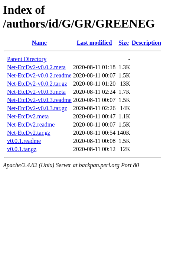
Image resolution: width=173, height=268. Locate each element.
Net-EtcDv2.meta (28, 116)
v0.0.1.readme (24, 141)
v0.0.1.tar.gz (21, 149)
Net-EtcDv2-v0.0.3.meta (36, 92)
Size (123, 42)
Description (146, 42)
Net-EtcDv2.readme (31, 124)
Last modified (94, 42)
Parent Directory (26, 59)
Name (39, 42)
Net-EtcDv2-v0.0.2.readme (39, 75)
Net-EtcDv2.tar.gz (28, 133)
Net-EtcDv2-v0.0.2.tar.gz (37, 83)
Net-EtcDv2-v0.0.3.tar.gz (37, 108)
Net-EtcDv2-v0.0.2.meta (36, 67)
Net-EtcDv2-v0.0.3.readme (39, 100)
